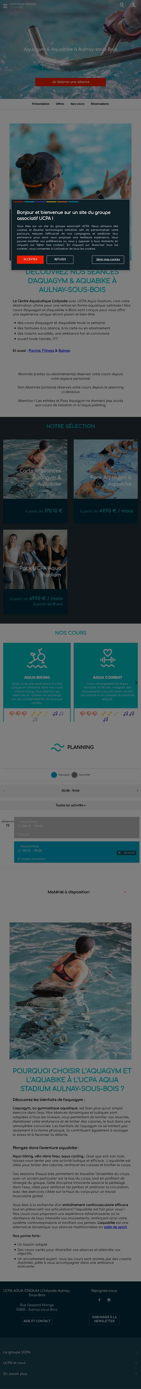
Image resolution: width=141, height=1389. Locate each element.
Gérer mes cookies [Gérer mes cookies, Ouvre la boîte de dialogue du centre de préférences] (108, 259)
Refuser (60, 259)
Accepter (30, 259)
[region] (70, 235)
